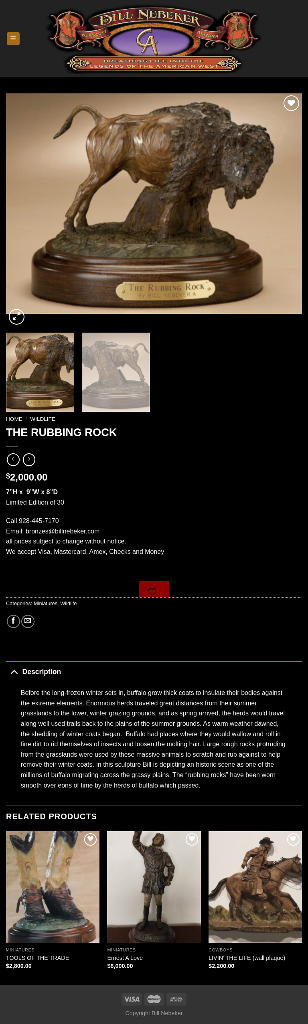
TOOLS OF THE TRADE (37, 958)
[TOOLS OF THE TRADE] (52, 887)
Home (14, 419)
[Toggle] (14, 671)
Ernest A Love (125, 958)
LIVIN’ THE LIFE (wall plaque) (247, 958)
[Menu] (13, 38)
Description (33, 671)
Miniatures (45, 603)
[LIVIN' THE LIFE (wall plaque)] (255, 887)
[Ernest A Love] (154, 887)
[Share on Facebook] (13, 621)
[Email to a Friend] (27, 621)
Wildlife (42, 419)
